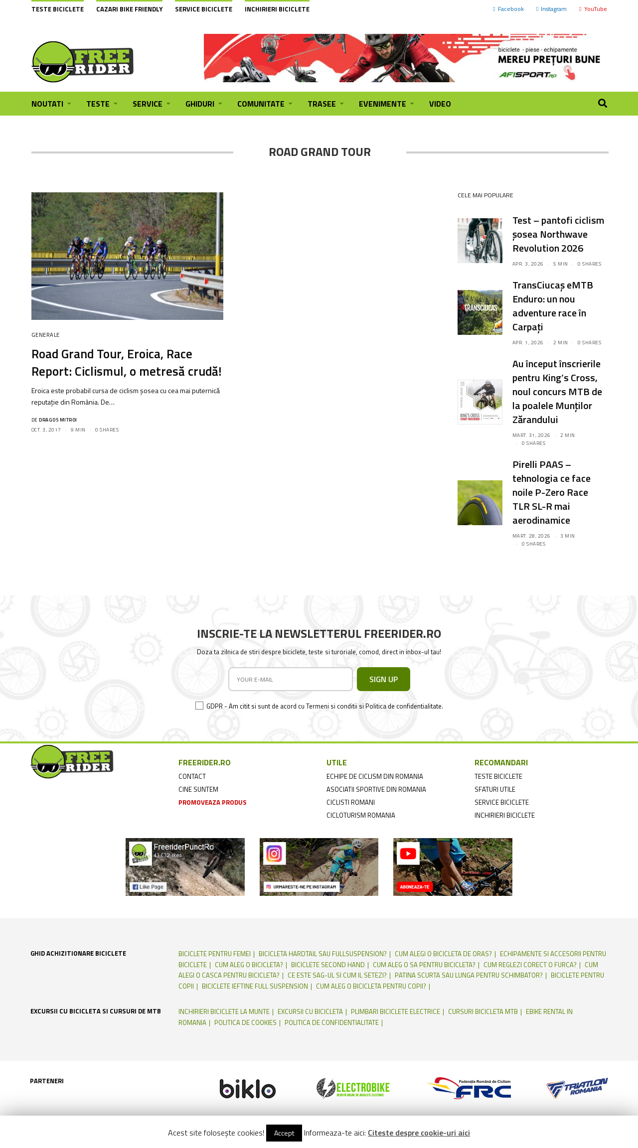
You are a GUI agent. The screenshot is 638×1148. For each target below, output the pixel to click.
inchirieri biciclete (505, 815)
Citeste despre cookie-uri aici (419, 1133)
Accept (284, 1133)
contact (192, 776)
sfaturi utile (495, 789)
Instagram (551, 8)
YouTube (593, 8)
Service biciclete (203, 9)
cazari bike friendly (129, 9)
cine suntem (198, 789)
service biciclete (502, 802)
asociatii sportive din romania (376, 789)
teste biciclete (498, 776)
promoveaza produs (212, 802)
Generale (45, 335)
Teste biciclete (57, 9)
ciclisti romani (350, 802)
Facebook (508, 8)
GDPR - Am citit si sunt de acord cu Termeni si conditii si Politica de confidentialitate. (324, 706)
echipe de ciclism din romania (374, 776)
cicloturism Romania (360, 815)
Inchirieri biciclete (277, 9)
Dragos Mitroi (58, 420)
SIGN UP (383, 679)
